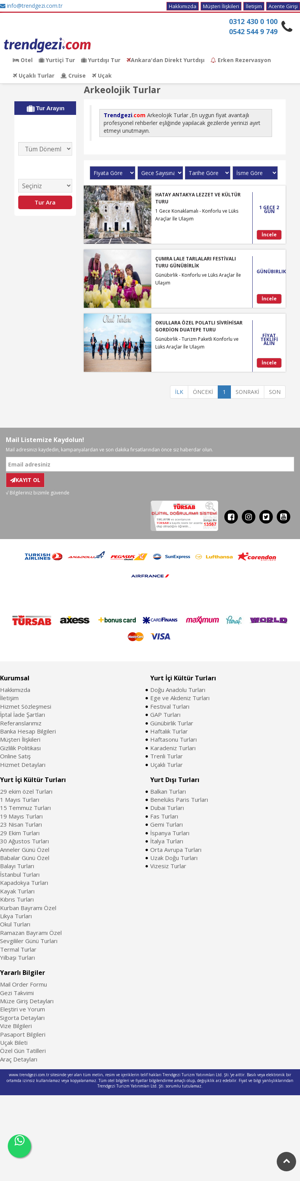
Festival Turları (169, 706)
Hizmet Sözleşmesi (25, 706)
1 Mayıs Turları (19, 799)
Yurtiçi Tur (57, 60)
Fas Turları (164, 816)
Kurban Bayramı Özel (28, 908)
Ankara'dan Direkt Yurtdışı (166, 60)
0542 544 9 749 (253, 31)
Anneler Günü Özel (24, 849)
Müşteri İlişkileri (221, 6)
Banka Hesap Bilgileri (28, 731)
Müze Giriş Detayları (27, 1001)
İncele (269, 234)
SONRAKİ (247, 391)
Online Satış (15, 756)
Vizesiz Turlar (168, 866)
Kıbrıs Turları (17, 899)
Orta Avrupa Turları (175, 849)
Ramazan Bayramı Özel (31, 932)
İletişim (254, 6)
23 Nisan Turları (21, 824)
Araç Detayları (18, 1059)
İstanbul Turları (20, 874)
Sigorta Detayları (22, 1017)
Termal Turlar (18, 949)
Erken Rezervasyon (241, 60)
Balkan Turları (168, 791)
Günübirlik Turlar (171, 723)
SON (275, 391)
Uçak (102, 75)
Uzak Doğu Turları (174, 858)
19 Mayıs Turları (21, 816)
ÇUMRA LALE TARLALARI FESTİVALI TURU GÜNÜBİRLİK (195, 262)
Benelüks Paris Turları (179, 799)
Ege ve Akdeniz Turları (180, 698)
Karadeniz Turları (173, 748)
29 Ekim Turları (20, 833)
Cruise (73, 75)
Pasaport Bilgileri (22, 1034)
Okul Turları (15, 924)
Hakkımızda (182, 6)
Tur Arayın (46, 108)
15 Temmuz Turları (25, 808)
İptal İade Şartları (22, 714)
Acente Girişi (283, 6)
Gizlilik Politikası (20, 748)
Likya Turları (16, 916)
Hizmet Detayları (22, 764)
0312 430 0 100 (253, 21)
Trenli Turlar (166, 756)
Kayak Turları (17, 891)
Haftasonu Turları (173, 739)
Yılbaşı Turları (17, 957)
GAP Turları (165, 714)
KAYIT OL (25, 480)
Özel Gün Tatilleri (23, 1050)
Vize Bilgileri (16, 1026)
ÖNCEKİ (203, 391)
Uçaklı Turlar (33, 75)
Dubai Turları (167, 808)
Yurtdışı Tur (100, 60)
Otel (23, 60)
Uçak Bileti (14, 1042)
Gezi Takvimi (17, 993)
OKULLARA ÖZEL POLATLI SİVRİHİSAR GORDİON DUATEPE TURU (199, 326)
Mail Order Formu (23, 984)
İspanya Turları (169, 833)
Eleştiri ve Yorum (22, 1009)
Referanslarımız (21, 723)
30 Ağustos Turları (24, 841)
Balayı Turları (17, 866)
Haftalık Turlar (169, 731)
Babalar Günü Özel (24, 858)
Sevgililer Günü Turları (28, 941)
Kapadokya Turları (24, 882)
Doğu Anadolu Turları (177, 690)
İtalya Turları (166, 841)
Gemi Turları (166, 824)
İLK (179, 391)
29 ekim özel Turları (26, 791)
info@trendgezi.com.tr (31, 5)
